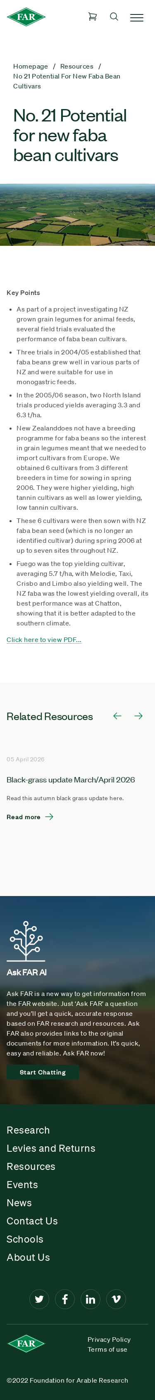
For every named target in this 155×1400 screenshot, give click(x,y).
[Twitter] (39, 1299)
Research (28, 1130)
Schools (25, 1239)
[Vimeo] (116, 1299)
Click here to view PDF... (44, 639)
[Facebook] (65, 1299)
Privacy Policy (109, 1339)
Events (22, 1184)
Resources (31, 1166)
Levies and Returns (51, 1148)
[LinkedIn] (90, 1299)
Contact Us (32, 1220)
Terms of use (108, 1349)
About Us (28, 1257)
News (19, 1202)
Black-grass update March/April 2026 (71, 779)
